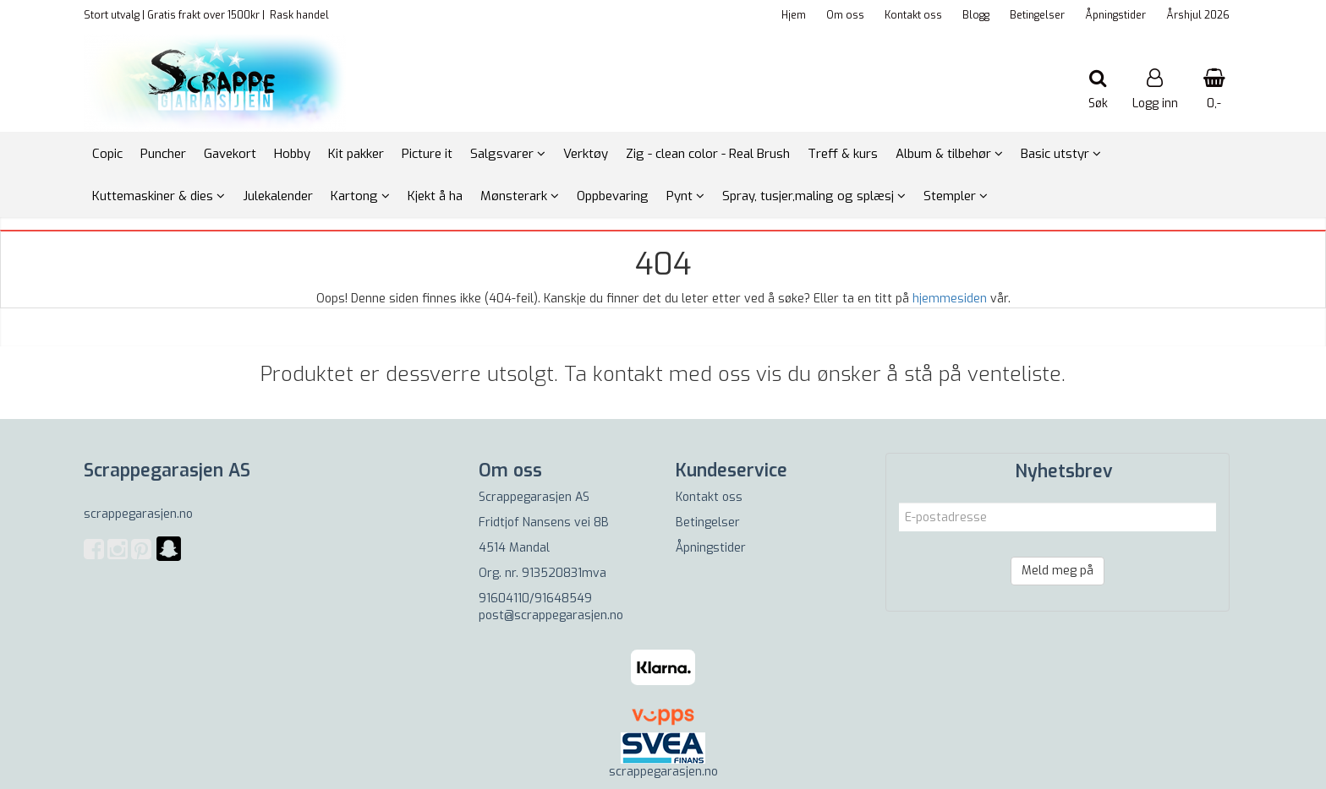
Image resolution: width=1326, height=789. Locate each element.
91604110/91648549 (535, 598)
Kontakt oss (913, 15)
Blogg (975, 15)
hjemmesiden (949, 299)
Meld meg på (1057, 571)
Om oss (845, 15)
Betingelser (1037, 15)
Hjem (793, 15)
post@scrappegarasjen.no (551, 615)
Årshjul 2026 (1198, 15)
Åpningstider (1115, 15)
